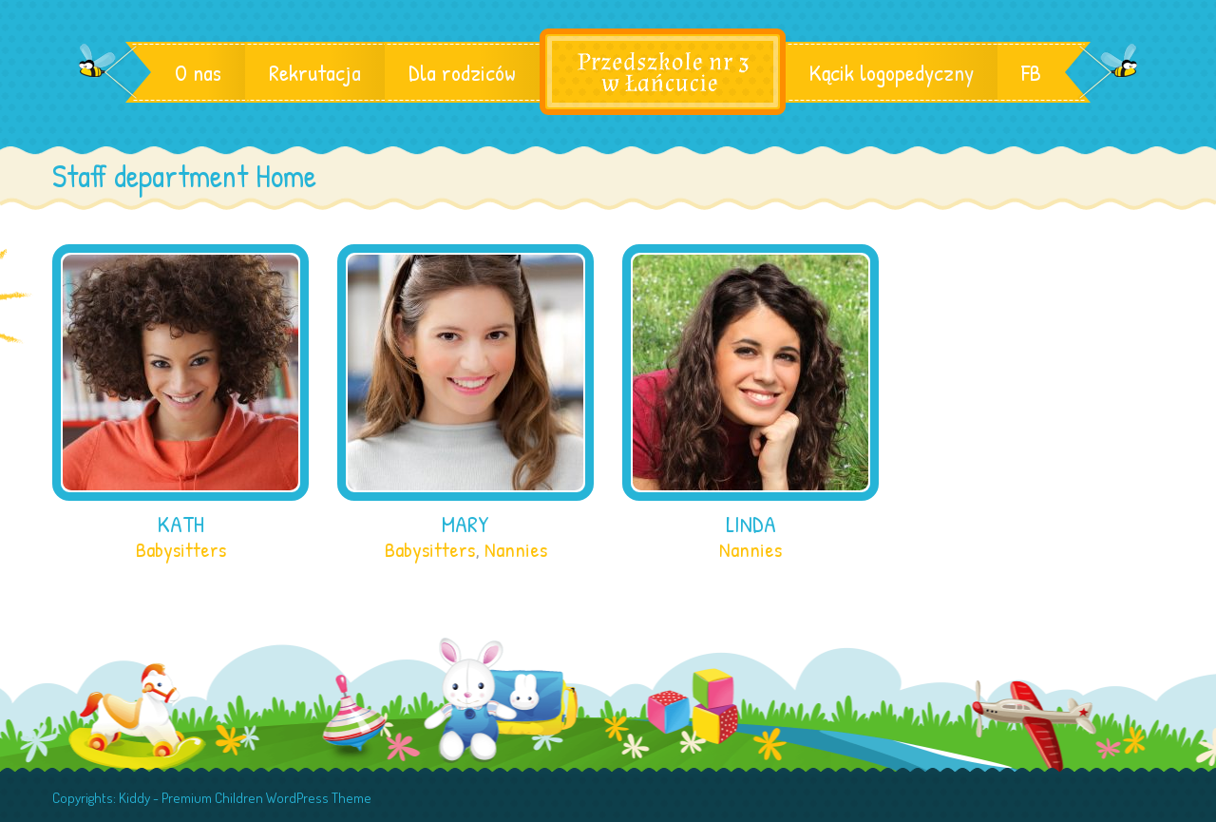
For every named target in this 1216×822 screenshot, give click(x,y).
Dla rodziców (462, 72)
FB (1031, 72)
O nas (198, 72)
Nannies (515, 549)
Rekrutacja (315, 72)
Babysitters (181, 549)
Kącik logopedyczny (892, 72)
